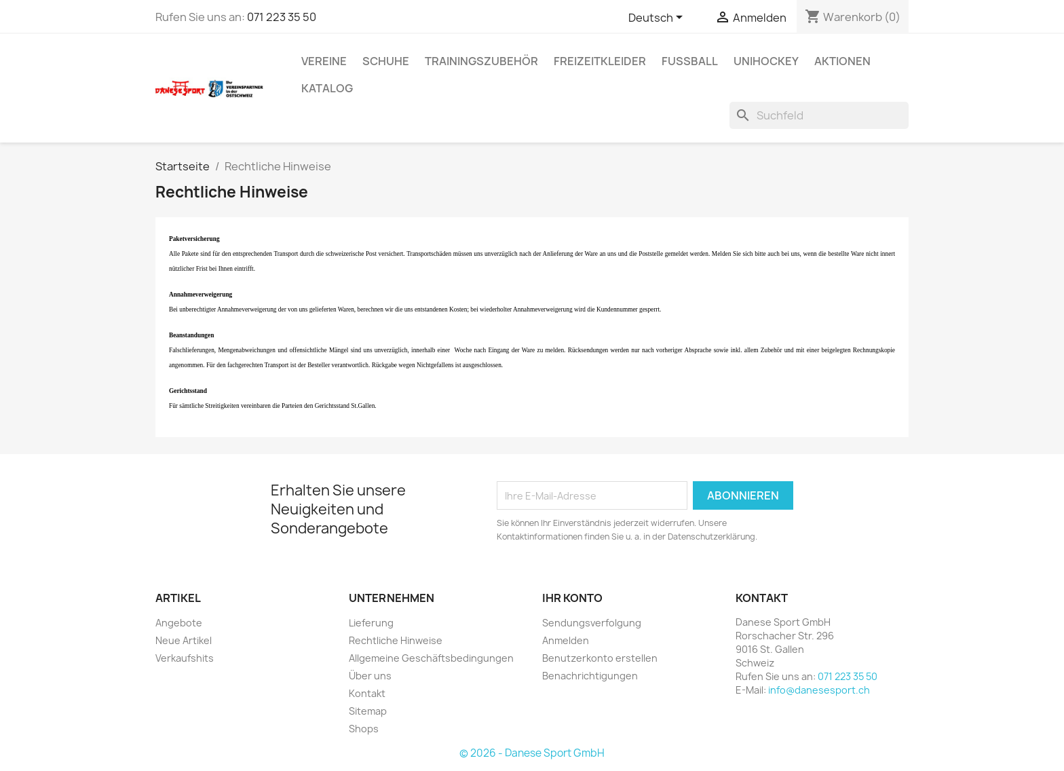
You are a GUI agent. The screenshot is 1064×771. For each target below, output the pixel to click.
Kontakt (367, 693)
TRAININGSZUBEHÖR (481, 61)
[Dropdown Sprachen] (657, 18)
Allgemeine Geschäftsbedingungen (431, 658)
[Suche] (819, 115)
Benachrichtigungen (590, 675)
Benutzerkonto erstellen (600, 658)
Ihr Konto (572, 597)
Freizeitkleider (600, 61)
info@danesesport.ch (819, 689)
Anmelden (565, 640)
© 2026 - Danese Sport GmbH (532, 753)
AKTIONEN (842, 61)
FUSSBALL (690, 61)
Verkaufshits (184, 658)
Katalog (327, 88)
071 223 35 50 (281, 17)
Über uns (370, 675)
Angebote (178, 622)
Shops (364, 728)
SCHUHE (385, 61)
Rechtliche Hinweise (395, 640)
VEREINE (324, 61)
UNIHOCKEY (766, 61)
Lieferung (371, 622)
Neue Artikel (183, 640)
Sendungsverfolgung (591, 622)
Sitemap (368, 710)
